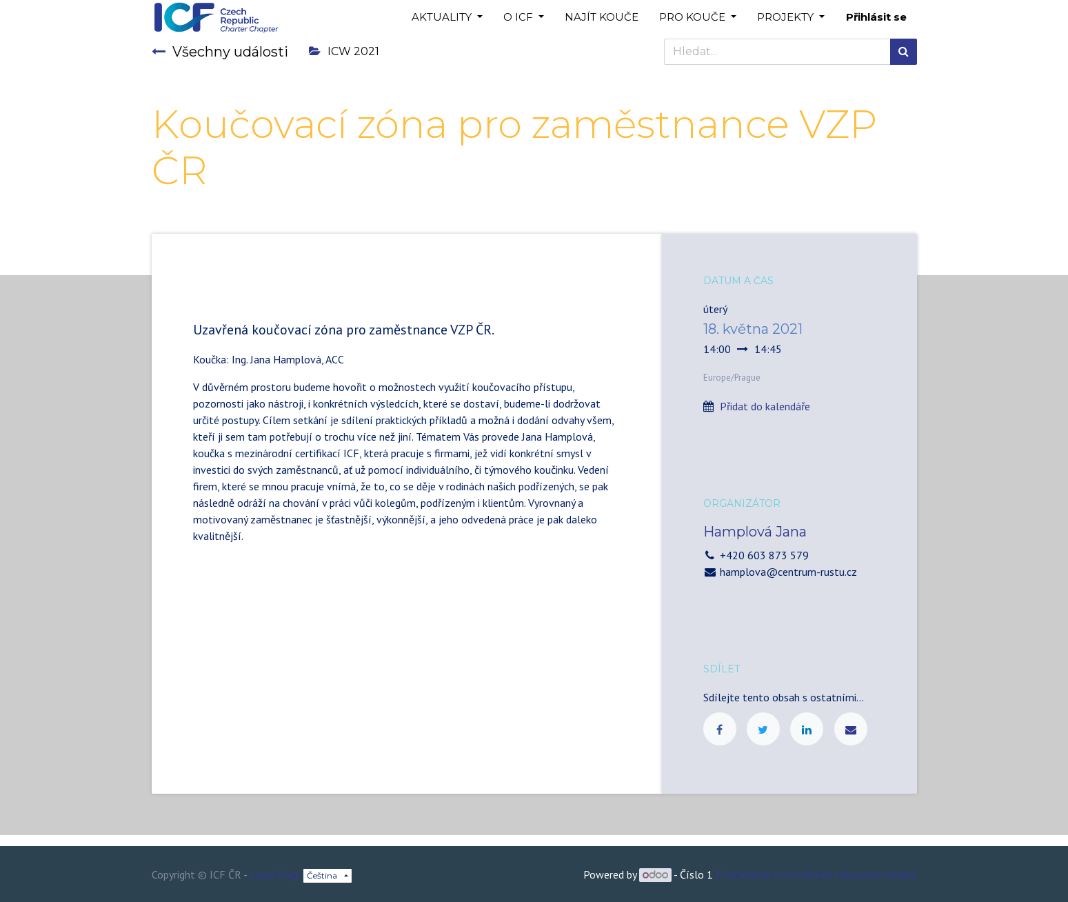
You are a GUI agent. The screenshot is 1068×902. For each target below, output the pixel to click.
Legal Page (275, 874)
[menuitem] (601, 17)
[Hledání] (903, 52)
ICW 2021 (344, 51)
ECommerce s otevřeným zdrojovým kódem (816, 874)
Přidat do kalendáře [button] (765, 406)
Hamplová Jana (755, 531)
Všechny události (220, 51)
